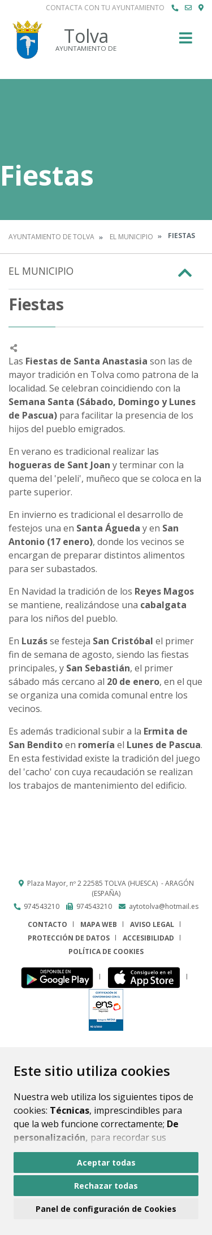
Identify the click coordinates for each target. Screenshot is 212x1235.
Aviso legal (152, 924)
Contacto (47, 924)
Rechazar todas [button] (106, 1185)
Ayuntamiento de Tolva (51, 236)
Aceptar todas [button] (106, 1162)
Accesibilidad (148, 938)
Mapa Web (98, 924)
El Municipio (131, 236)
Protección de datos (69, 938)
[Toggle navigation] (186, 41)
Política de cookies (106, 951)
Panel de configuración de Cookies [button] (106, 1208)
